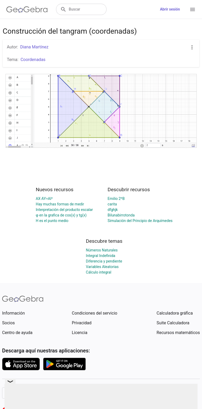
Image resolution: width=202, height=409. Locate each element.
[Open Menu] (192, 9)
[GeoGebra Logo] (27, 9)
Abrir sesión (170, 9)
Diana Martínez (34, 46)
